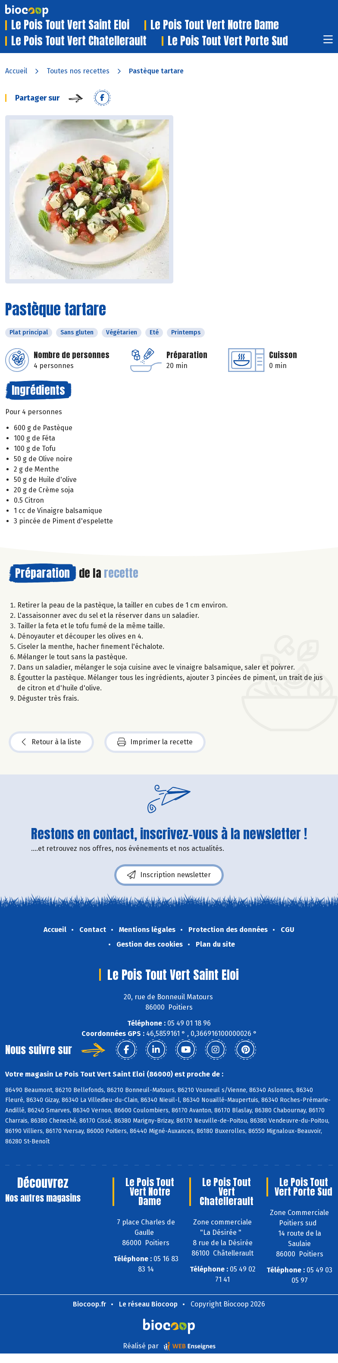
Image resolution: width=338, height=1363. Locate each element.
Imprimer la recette (155, 742)
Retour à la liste (51, 742)
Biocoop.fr (89, 1304)
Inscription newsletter (169, 875)
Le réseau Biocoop (148, 1304)
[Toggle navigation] (328, 42)
